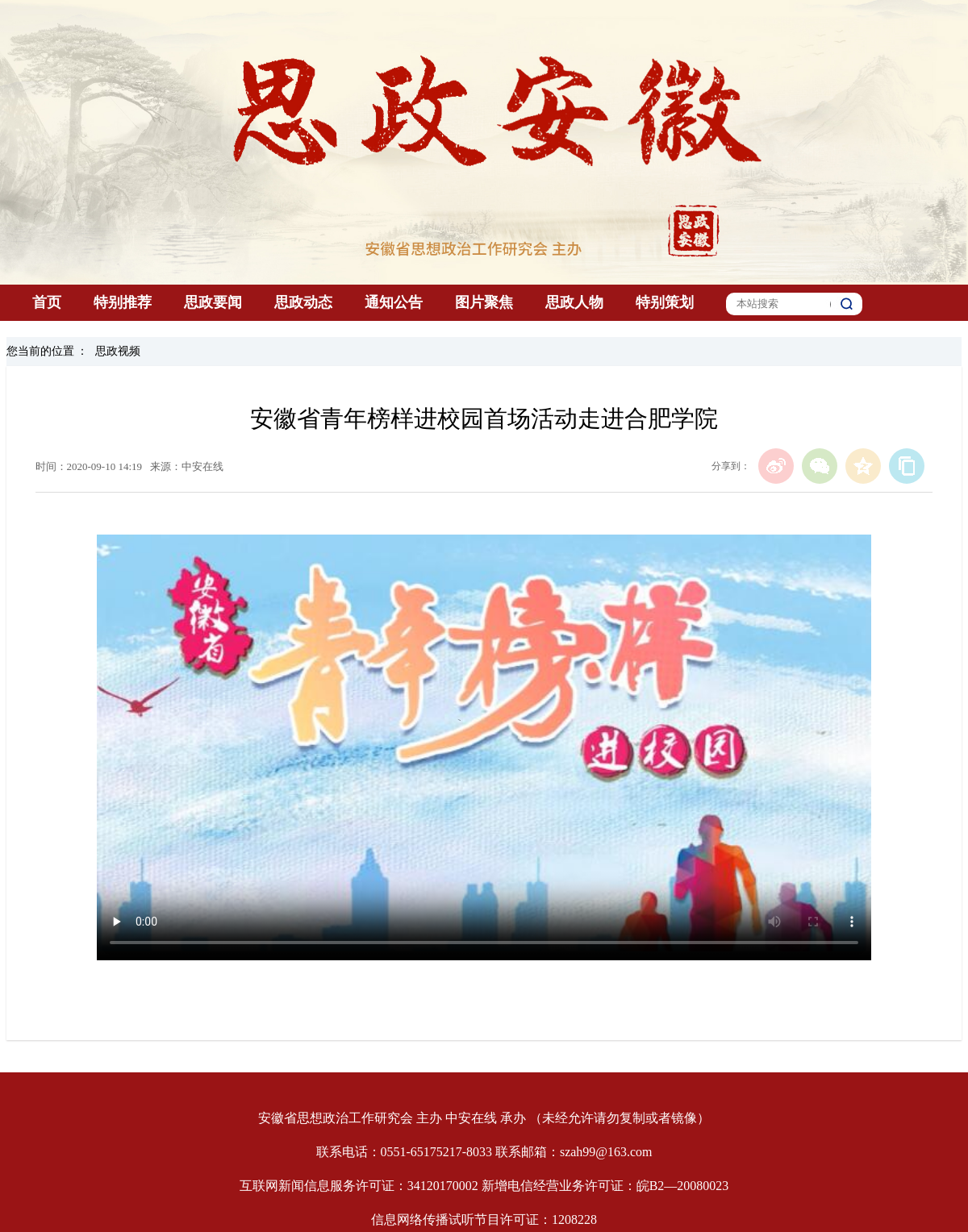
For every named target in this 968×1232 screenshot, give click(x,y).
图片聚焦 (484, 302)
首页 (46, 302)
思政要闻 (213, 302)
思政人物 (574, 302)
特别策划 (665, 302)
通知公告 (394, 302)
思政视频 (117, 351)
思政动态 (303, 302)
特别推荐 (123, 302)
